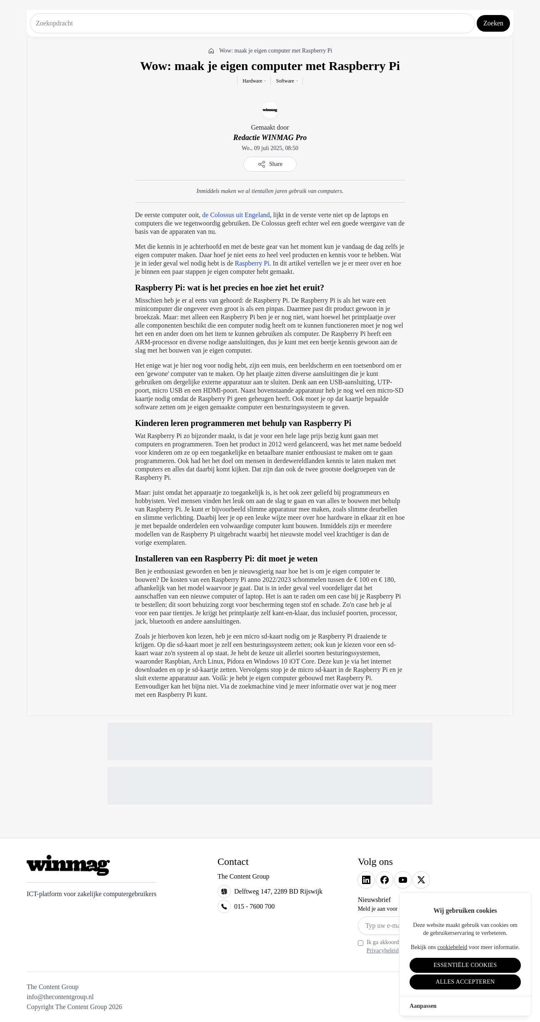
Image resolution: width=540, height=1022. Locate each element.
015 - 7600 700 (254, 906)
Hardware (252, 81)
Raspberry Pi (252, 263)
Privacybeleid (383, 950)
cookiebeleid (453, 947)
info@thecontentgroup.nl (60, 996)
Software (285, 81)
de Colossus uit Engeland (236, 214)
